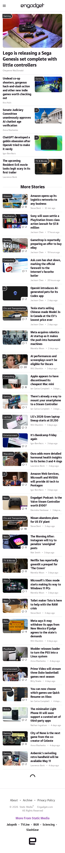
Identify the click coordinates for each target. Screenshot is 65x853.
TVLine (25, 824)
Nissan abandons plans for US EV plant (44, 520)
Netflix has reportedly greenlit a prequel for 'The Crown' (44, 564)
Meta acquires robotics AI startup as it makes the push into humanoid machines (45, 338)
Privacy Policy (46, 800)
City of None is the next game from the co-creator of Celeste (45, 737)
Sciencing (49, 824)
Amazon (7, 196)
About (14, 800)
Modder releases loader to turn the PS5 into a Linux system (45, 652)
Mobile (6, 709)
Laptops (7, 417)
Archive (27, 800)
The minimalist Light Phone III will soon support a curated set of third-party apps (46, 715)
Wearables (8, 454)
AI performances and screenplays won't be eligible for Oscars (44, 360)
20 (25, 367)
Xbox (5, 581)
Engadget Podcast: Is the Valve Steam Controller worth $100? (46, 501)
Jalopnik (12, 824)
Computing (8, 260)
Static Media (26, 807)
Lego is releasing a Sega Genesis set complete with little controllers (30, 59)
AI (36, 110)
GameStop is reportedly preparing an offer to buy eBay (46, 244)
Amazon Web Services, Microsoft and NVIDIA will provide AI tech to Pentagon (45, 479)
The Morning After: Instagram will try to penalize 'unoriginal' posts (44, 542)
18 (25, 529)
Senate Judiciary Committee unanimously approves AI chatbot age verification (17, 118)
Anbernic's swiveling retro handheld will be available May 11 (44, 757)
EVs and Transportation (14, 308)
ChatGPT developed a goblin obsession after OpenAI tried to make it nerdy (16, 143)
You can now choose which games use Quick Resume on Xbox (45, 693)
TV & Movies (41, 161)
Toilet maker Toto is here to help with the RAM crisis (46, 604)
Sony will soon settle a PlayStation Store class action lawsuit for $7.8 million (45, 222)
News (5, 498)
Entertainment (10, 435)
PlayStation (9, 216)
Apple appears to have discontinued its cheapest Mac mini (45, 380)
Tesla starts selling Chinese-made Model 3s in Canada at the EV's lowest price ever (45, 314)
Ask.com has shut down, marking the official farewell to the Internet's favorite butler (46, 268)
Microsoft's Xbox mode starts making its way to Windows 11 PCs (46, 584)
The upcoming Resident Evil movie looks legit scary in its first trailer (16, 166)
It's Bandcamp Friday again (44, 437)
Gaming (7, 16)
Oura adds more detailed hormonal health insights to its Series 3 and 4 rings (46, 457)
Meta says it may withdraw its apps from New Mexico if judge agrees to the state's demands (45, 628)
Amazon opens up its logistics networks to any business (44, 200)
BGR (36, 824)
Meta (5, 621)
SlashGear (32, 830)
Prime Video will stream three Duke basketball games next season (46, 673)
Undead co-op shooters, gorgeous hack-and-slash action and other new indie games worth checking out (17, 88)
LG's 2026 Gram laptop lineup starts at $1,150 (45, 418)
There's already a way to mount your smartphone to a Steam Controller (46, 400)
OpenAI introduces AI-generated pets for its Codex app (44, 292)
